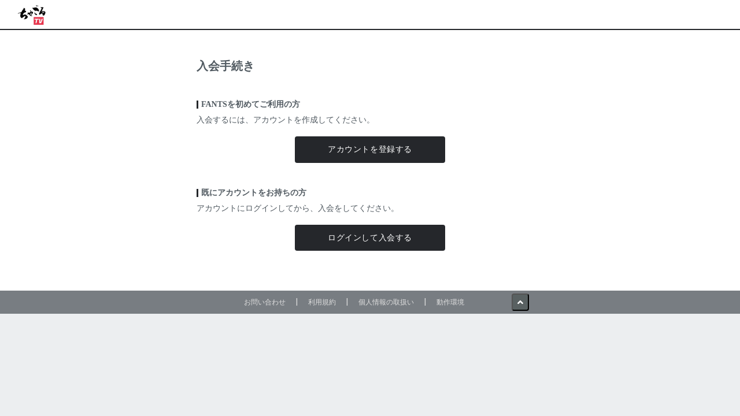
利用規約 (322, 302)
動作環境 (450, 302)
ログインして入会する (370, 237)
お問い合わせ (265, 302)
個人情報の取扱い (386, 302)
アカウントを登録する (370, 149)
